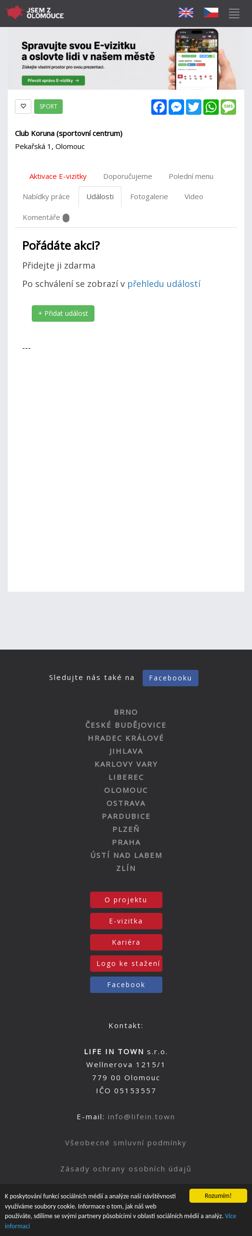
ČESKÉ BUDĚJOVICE (126, 725)
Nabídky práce (46, 196)
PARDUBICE (126, 816)
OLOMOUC (126, 790)
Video (194, 196)
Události (100, 196)
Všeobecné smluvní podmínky (126, 1142)
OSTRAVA (126, 803)
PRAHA (126, 842)
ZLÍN (126, 868)
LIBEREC (126, 777)
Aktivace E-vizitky (58, 176)
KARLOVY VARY (126, 764)
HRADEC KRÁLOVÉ (126, 738)
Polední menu (191, 176)
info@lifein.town (141, 1116)
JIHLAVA (126, 751)
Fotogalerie (149, 196)
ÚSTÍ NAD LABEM (126, 855)
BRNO (126, 712)
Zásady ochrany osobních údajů (126, 1168)
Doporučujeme (127, 176)
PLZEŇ (126, 829)
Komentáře (46, 217)
